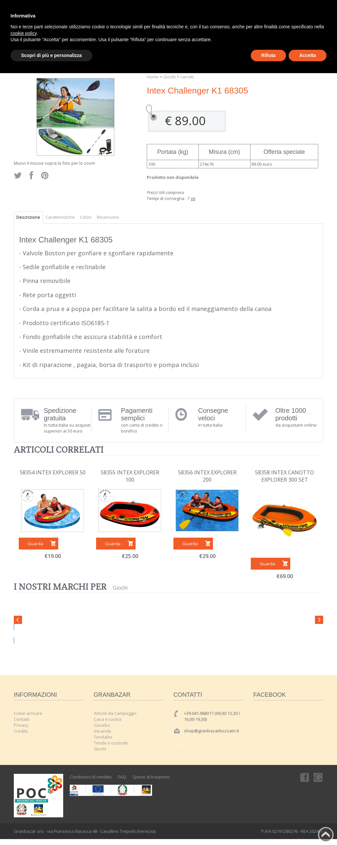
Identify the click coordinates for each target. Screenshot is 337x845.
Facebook (304, 777)
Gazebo (102, 725)
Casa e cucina (107, 719)
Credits (21, 731)
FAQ (122, 777)
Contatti (21, 719)
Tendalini (103, 737)
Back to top (325, 834)
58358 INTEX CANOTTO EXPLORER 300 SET (284, 476)
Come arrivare (28, 713)
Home (153, 77)
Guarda (35, 544)
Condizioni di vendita (91, 777)
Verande (102, 731)
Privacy (21, 725)
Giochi (169, 77)
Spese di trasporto (151, 777)
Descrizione (28, 217)
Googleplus (319, 777)
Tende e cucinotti (111, 743)
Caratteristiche (60, 217)
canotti (187, 77)
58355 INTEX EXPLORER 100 (130, 476)
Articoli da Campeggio (115, 713)
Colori (85, 217)
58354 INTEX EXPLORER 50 (53, 472)
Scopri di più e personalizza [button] (51, 55)
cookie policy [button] (24, 33)
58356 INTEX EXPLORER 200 (207, 476)
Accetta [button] (307, 55)
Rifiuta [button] (268, 55)
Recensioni (108, 217)
